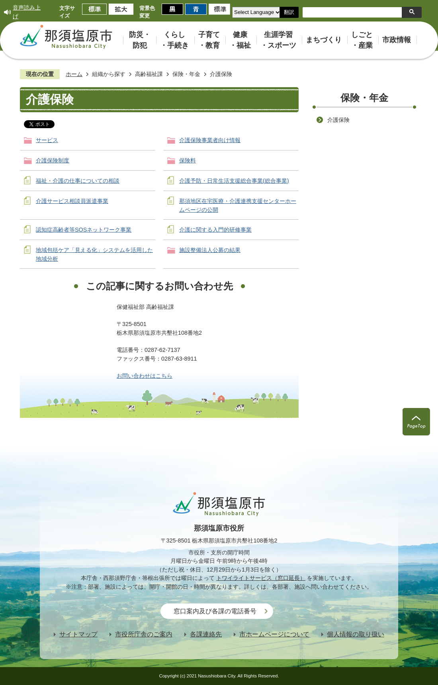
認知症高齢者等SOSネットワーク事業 (83, 229)
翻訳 (289, 12)
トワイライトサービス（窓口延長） (260, 578)
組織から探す (108, 74)
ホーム (74, 74)
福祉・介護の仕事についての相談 (77, 181)
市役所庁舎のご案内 (143, 634)
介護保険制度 (52, 160)
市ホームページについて (274, 634)
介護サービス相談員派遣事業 (72, 201)
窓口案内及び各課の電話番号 (215, 611)
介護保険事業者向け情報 (210, 140)
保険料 (187, 160)
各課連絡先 (206, 634)
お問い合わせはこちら (144, 376)
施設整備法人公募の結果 (210, 250)
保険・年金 (186, 74)
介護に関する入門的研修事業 (215, 229)
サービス (47, 140)
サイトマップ (78, 634)
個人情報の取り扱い (355, 634)
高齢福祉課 (149, 74)
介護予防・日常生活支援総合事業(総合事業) (234, 181)
